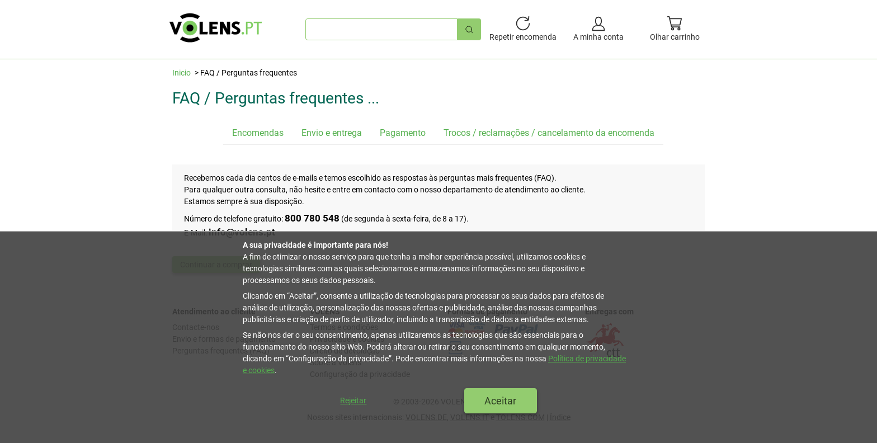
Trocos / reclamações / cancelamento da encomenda (549, 133)
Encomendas (258, 133)
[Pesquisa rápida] (469, 29)
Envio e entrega (331, 133)
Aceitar (500, 401)
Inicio (181, 72)
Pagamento (403, 133)
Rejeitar (353, 400)
